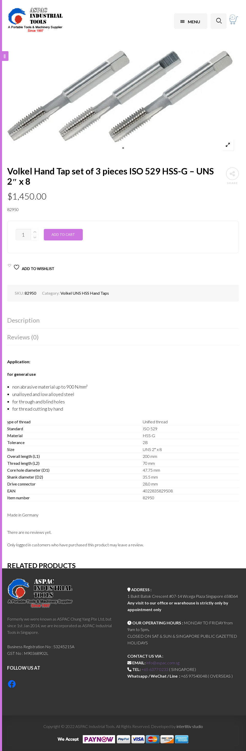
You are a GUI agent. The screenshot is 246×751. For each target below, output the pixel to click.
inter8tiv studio (190, 726)
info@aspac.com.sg (162, 662)
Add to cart (63, 235)
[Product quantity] (23, 234)
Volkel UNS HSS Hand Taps (84, 293)
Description (23, 320)
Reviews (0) (23, 337)
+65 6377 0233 (154, 669)
